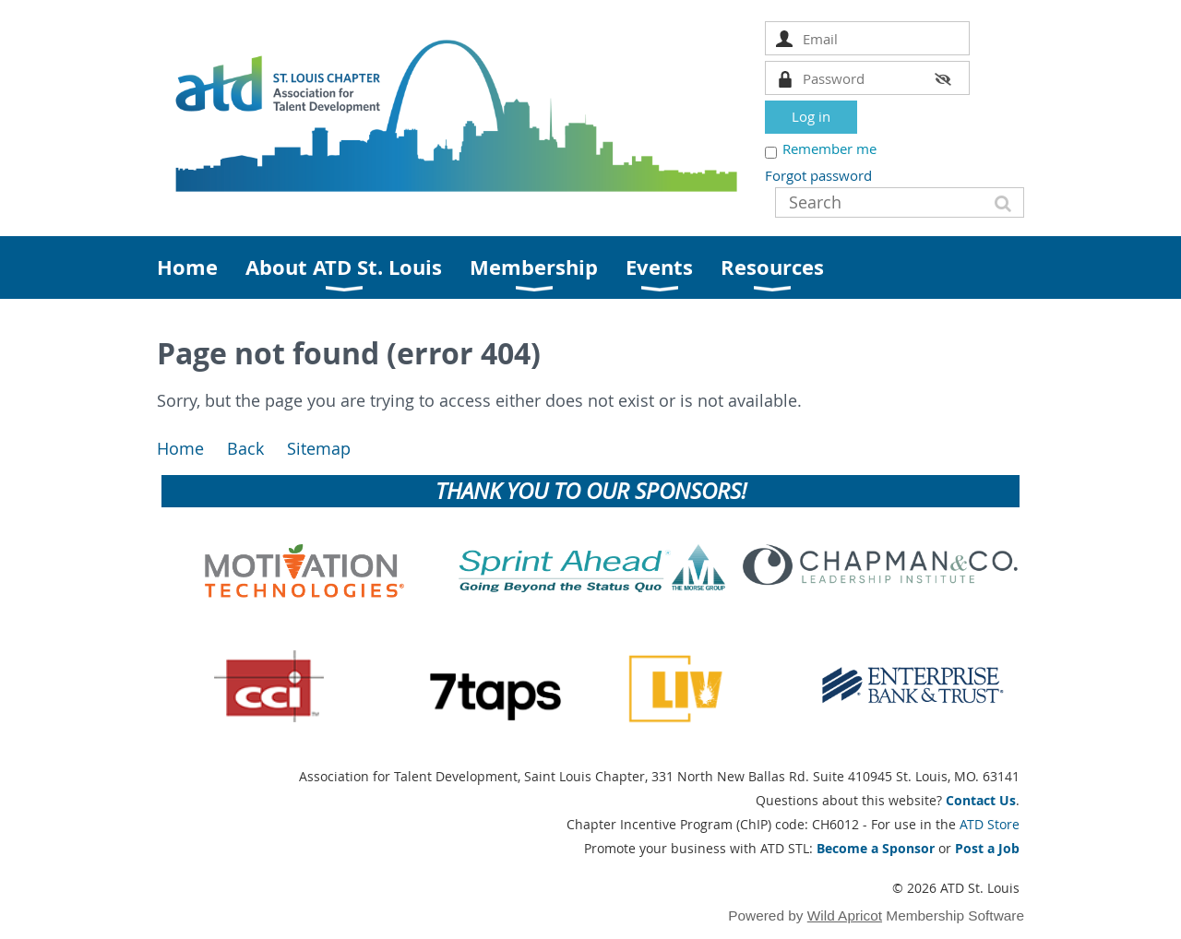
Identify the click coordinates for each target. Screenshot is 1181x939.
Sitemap (319, 448)
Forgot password (818, 175)
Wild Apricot (844, 915)
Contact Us (981, 800)
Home (180, 448)
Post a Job (987, 848)
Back (245, 448)
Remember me (829, 148)
